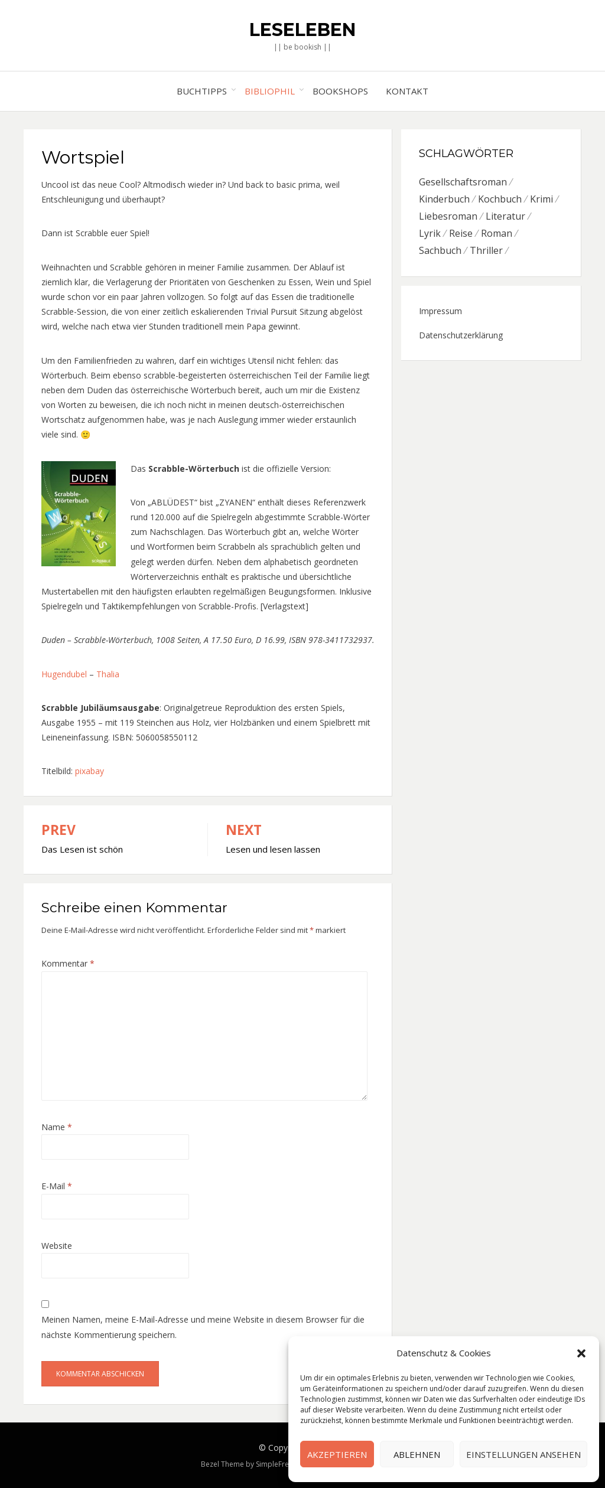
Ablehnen (416, 1454)
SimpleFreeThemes (288, 1464)
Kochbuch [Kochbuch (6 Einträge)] (500, 198)
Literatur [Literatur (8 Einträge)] (505, 216)
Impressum (440, 310)
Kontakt (407, 91)
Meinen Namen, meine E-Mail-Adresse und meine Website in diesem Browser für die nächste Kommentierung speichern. (203, 1327)
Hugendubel (64, 674)
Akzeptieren (337, 1454)
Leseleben (302, 30)
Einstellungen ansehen (523, 1454)
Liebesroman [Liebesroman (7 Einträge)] (448, 216)
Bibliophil (270, 91)
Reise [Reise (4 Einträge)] (461, 233)
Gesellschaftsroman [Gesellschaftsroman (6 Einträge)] (463, 181)
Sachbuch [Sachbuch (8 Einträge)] (440, 250)
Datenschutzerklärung (461, 335)
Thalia (107, 674)
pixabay (89, 770)
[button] (581, 1353)
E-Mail (56, 1186)
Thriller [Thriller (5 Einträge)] (486, 250)
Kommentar (68, 963)
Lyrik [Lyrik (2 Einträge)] (430, 233)
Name (56, 1127)
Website (56, 1245)
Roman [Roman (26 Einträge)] (496, 233)
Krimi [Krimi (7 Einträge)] (541, 198)
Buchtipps (202, 91)
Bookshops (340, 91)
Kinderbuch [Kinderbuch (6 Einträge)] (444, 198)
